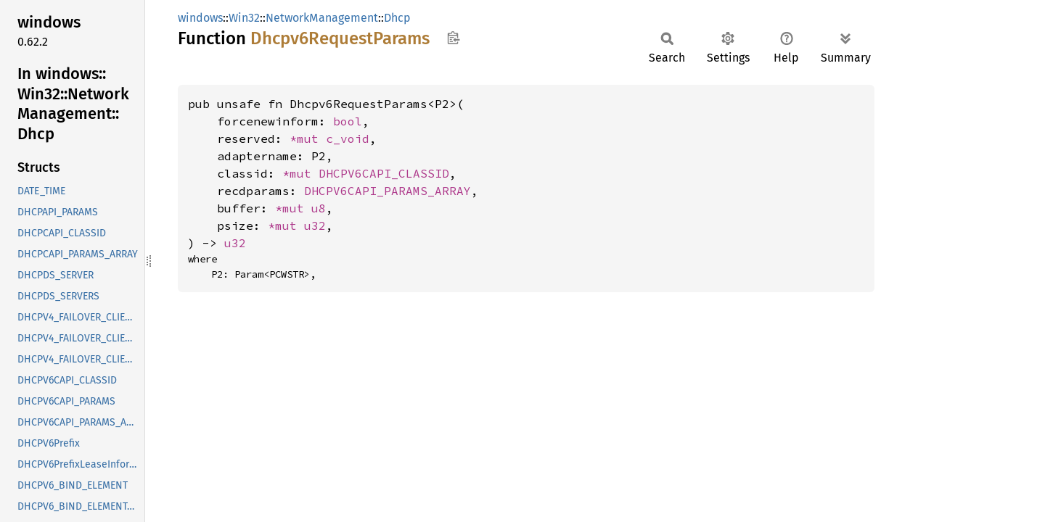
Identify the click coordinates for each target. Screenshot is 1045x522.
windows (200, 18)
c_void (347, 138)
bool (347, 121)
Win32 (244, 18)
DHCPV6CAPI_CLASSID (384, 173)
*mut (308, 138)
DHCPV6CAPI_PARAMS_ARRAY (387, 190)
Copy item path (453, 37)
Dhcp (397, 18)
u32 (315, 225)
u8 (318, 208)
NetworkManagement (322, 18)
